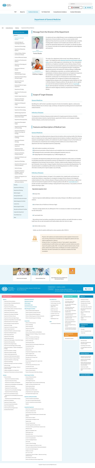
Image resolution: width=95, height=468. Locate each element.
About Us (22, 14)
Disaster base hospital (84, 368)
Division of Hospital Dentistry (9, 407)
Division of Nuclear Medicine (30, 372)
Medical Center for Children (30, 419)
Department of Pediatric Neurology (19, 143)
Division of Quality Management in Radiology (33, 319)
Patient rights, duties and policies (86, 308)
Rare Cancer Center (29, 454)
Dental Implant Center (29, 434)
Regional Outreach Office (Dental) (31, 391)
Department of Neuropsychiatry (21, 121)
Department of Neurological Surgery (20, 124)
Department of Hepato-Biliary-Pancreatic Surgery (21, 79)
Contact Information (75, 14)
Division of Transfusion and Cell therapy (32, 338)
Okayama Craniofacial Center (31, 412)
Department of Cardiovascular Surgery (20, 94)
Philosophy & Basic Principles (86, 305)
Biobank (27, 405)
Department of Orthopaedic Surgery (20, 105)
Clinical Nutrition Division (30, 344)
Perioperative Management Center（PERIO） (33, 353)
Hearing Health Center (18, 197)
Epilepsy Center (28, 423)
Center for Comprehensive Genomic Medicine (33, 404)
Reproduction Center (29, 436)
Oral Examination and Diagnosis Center (32, 421)
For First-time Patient (68, 301)
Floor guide (83, 331)
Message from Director (84, 301)
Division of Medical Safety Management (32, 312)
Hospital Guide (83, 316)
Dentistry (15, 186)
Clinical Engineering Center (30, 382)
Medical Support (17, 194)
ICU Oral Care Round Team (55, 303)
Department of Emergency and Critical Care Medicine (21, 166)
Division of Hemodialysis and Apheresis (32, 340)
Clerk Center (28, 443)
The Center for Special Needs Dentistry (10, 405)
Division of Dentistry (7, 378)
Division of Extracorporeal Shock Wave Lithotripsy (34, 373)
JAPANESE (88, 7)
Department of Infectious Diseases (19, 71)
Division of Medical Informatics (31, 378)
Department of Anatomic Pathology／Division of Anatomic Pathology (19, 174)
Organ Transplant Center (30, 355)
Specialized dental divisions (9, 411)
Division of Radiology (29, 326)
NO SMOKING (75, 7)
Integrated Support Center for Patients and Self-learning (35, 384)
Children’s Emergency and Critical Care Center (34, 447)
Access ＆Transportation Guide (86, 332)
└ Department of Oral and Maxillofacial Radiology (12, 391)
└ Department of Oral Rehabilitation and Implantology (13, 386)
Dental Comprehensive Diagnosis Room (11, 409)
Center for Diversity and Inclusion (20, 200)
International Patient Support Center (32, 395)
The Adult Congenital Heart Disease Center (33, 426)
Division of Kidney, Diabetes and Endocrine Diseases (20, 55)
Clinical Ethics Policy (84, 306)
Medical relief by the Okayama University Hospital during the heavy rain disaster (86, 365)
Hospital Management (29, 380)
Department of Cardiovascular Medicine (20, 62)
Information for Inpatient (69, 340)
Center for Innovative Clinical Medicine (32, 400)
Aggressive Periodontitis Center (31, 432)
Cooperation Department (19, 213)
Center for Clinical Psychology (31, 445)
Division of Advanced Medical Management (33, 316)
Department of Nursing (18, 192)
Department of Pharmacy (19, 189)
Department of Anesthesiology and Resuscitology (20, 129)
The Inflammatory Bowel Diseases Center (33, 366)
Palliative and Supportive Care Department (21, 179)
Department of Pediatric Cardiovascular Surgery (19, 101)
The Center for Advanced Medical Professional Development (36, 449)
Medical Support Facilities (19, 208)
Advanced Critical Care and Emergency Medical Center (35, 346)
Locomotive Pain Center (30, 368)
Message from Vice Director (85, 303)
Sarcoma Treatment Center (30, 424)
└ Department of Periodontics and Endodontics (12, 384)
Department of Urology (19, 91)
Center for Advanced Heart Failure (31, 370)
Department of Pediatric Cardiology (19, 138)
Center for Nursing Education (31, 439)
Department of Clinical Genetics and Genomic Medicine (21, 183)
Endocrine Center (29, 351)
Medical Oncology (18, 170)
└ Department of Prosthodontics (9, 388)
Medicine (17, 29)
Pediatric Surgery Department (20, 98)
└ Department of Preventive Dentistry (10, 389)
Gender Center (28, 364)
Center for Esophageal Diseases (31, 441)
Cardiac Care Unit (29, 332)
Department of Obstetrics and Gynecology (20, 159)
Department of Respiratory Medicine (20, 51)
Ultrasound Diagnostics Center (31, 357)
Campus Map (83, 334)
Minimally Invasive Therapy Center (31, 359)
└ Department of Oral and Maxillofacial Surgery (12, 400)
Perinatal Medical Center (30, 348)
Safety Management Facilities (19, 203)
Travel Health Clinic (73, 183)
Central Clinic (16, 205)
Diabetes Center (28, 361)
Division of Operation (29, 328)
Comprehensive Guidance (60, 14)
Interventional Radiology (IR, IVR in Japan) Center (34, 362)
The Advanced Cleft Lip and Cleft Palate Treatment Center (35, 428)
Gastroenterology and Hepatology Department (19, 44)
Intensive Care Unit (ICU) (30, 330)
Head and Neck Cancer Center (31, 414)
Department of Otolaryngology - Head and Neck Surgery (21, 118)
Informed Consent (84, 342)
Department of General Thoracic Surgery (19, 83)
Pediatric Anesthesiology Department (19, 147)
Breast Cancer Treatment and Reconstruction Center (35, 410)
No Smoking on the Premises (86, 347)
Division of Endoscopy (29, 342)
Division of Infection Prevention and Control (33, 314)
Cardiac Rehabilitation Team (55, 313)
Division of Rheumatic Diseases (21, 59)
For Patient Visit (46, 14)
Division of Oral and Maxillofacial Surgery (11, 395)
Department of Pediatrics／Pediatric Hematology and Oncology (20, 134)
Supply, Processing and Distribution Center (33, 386)
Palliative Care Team (54, 309)
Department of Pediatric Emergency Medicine (19, 155)
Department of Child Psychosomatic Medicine (19, 151)
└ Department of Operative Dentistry (10, 382)
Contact (88, 291)
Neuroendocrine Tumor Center (31, 459)
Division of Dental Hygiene (30, 389)
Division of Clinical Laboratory (31, 324)
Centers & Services (33, 14)
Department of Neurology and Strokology (20, 66)
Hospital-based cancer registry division (32, 393)
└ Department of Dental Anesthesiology (11, 393)
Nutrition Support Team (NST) (56, 305)
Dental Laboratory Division (30, 388)
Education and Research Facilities (20, 211)
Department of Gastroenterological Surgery (20, 75)
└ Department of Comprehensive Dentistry (11, 380)
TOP (15, 14)
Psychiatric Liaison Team (55, 315)
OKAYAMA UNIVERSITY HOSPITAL (11, 5)
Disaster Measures (84, 355)
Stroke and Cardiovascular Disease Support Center (34, 461)
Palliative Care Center (29, 452)
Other (15, 219)
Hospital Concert (83, 321)
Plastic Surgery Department (20, 109)
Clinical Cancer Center (29, 349)
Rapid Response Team (54, 320)
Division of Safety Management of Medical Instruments (35, 317)
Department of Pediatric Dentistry (10, 404)
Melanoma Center (29, 430)
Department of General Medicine (19, 40)
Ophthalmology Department (20, 114)
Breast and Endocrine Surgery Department (20, 87)
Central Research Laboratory (56, 325)
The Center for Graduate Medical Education (33, 402)
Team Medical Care (17, 216)
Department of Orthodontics (9, 402)
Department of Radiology (20, 163)
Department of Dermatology (20, 111)
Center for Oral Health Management (32, 450)
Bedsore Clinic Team (54, 311)
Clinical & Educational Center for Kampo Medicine (34, 437)
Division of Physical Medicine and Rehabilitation (34, 333)
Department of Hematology (20, 48)
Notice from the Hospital (86, 339)
